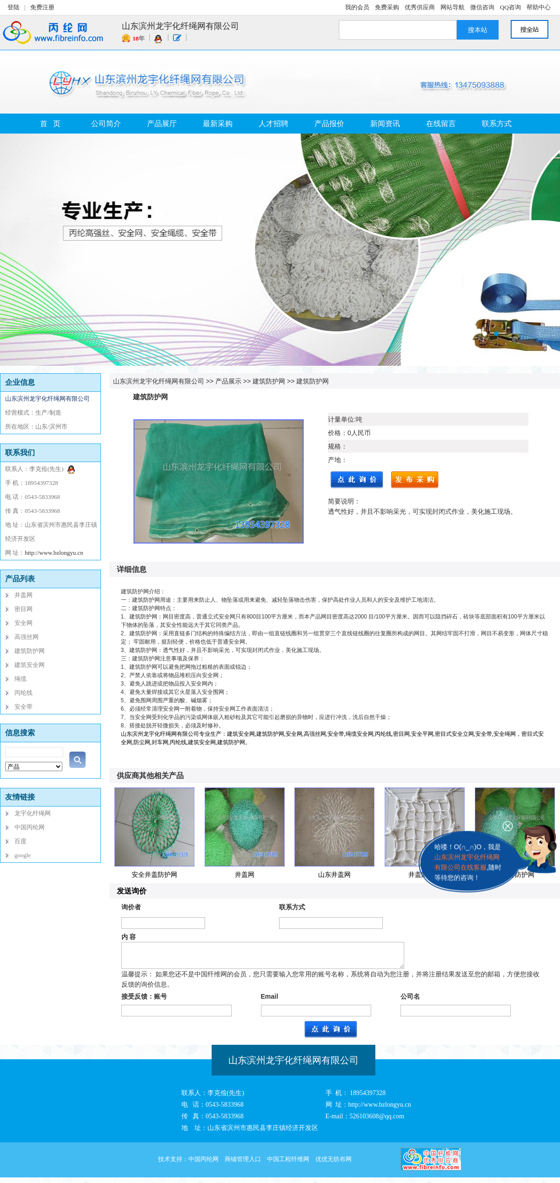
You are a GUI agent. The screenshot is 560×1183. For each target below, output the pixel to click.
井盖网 (244, 874)
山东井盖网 (334, 874)
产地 (334, 460)
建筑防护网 (269, 381)
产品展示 (228, 381)
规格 (334, 446)
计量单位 (341, 419)
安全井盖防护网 (154, 874)
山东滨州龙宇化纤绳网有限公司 (158, 381)
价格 (334, 433)
